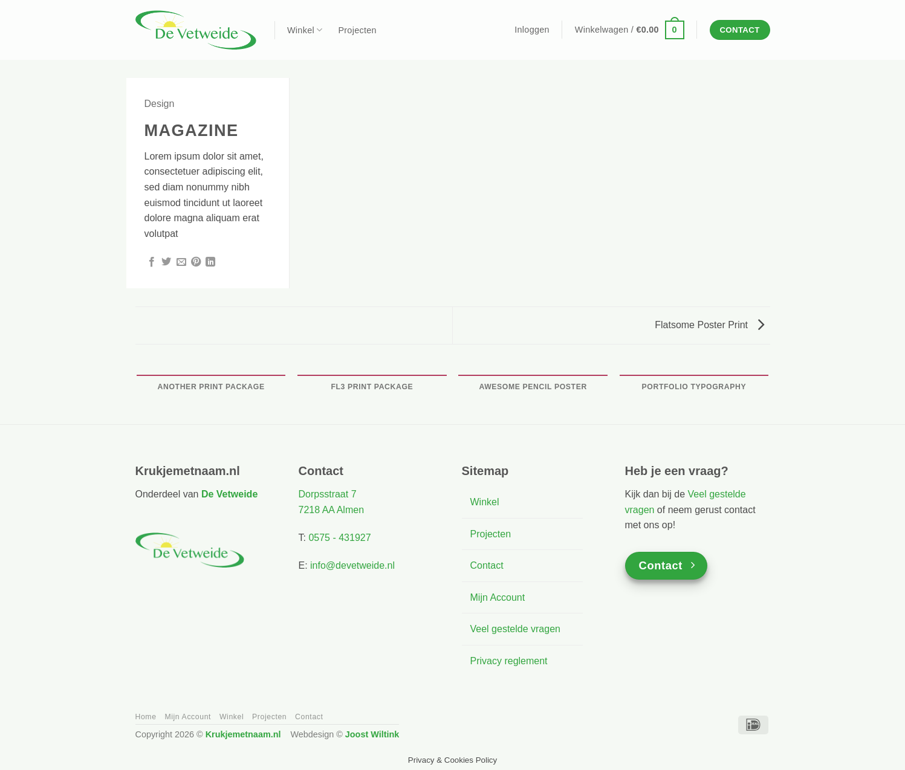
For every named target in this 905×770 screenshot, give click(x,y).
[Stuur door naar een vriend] (181, 262)
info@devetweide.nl (352, 565)
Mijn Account (497, 597)
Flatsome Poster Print (709, 325)
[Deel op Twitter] (166, 262)
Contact (487, 565)
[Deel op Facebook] (152, 262)
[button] (532, 29)
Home (146, 717)
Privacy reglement (509, 661)
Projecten (357, 30)
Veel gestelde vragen (515, 629)
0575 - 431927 (339, 537)
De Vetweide (229, 494)
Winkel (304, 30)
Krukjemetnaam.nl (243, 734)
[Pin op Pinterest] (196, 262)
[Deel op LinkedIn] (210, 262)
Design (159, 104)
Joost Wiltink (372, 734)
